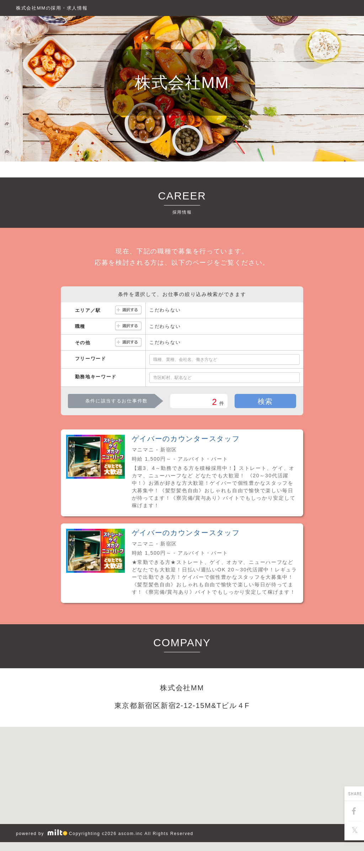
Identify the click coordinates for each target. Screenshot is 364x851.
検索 (265, 401)
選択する (128, 310)
